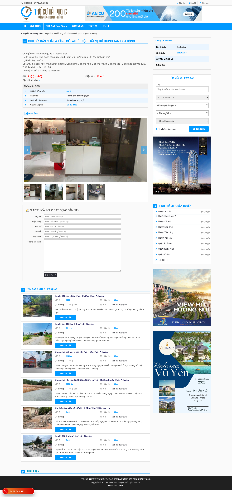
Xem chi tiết (65, 317)
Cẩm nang (77, 26)
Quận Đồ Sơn (164, 254)
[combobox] (182, 105)
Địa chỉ (38, 226)
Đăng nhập (202, 2)
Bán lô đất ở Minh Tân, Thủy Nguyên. (73, 436)
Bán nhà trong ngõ (75, 100)
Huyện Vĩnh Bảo (165, 238)
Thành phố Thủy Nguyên (78, 96)
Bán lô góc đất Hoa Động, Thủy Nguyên (74, 324)
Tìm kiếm (199, 129)
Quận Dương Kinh (166, 249)
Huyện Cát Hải (164, 221)
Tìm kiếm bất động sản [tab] (182, 77)
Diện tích (108, 300)
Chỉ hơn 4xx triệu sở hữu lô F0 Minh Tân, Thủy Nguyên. (82, 408)
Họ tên (38, 216)
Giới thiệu (35, 26)
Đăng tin (171, 2)
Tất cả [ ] (163, 260)
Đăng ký (186, 2)
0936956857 (182, 53)
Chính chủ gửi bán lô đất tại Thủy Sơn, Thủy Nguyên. (81, 352)
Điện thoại (36, 221)
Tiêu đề (38, 231)
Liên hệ (105, 26)
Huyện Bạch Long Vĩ (167, 216)
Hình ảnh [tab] (31, 113)
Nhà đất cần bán (55, 26)
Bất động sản (36, 33)
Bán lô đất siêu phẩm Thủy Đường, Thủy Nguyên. (79, 296)
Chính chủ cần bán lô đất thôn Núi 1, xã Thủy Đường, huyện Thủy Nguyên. (92, 380)
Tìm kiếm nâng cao (167, 129)
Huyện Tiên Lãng (165, 232)
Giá (62, 300)
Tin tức (92, 26)
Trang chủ (25, 33)
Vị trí (105, 305)
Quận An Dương (165, 243)
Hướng (62, 305)
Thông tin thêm (34, 242)
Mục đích (37, 236)
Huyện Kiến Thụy (165, 227)
